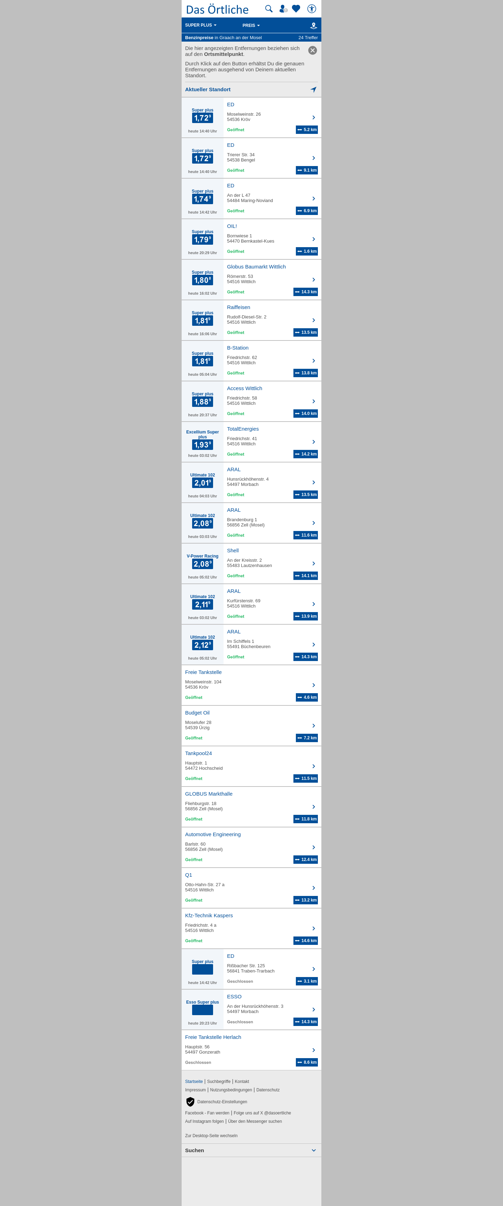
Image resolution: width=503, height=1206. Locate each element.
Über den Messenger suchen (255, 1121)
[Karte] (312, 25)
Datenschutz (268, 1089)
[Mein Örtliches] (284, 8)
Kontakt (242, 1081)
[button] (216, 1102)
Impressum (195, 1089)
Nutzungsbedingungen (231, 1089)
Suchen (194, 1150)
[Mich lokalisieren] (251, 89)
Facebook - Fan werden (207, 1113)
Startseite (194, 1081)
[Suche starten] (269, 8)
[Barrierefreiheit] (312, 8)
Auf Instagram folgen (204, 1121)
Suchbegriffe (219, 1081)
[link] (313, 50)
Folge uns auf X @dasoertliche (262, 1113)
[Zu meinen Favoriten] (297, 8)
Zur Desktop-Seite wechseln (211, 1135)
